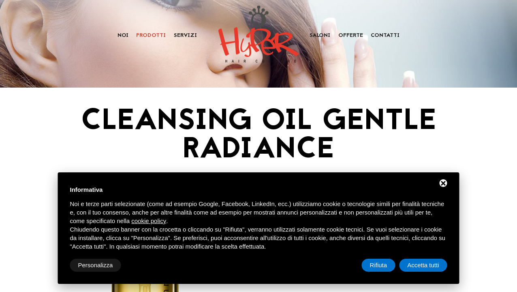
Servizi (185, 35)
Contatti (385, 35)
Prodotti (151, 35)
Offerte (350, 35)
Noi (123, 35)
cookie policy (148, 220)
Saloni (320, 35)
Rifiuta (378, 265)
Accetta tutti (423, 265)
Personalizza (95, 265)
